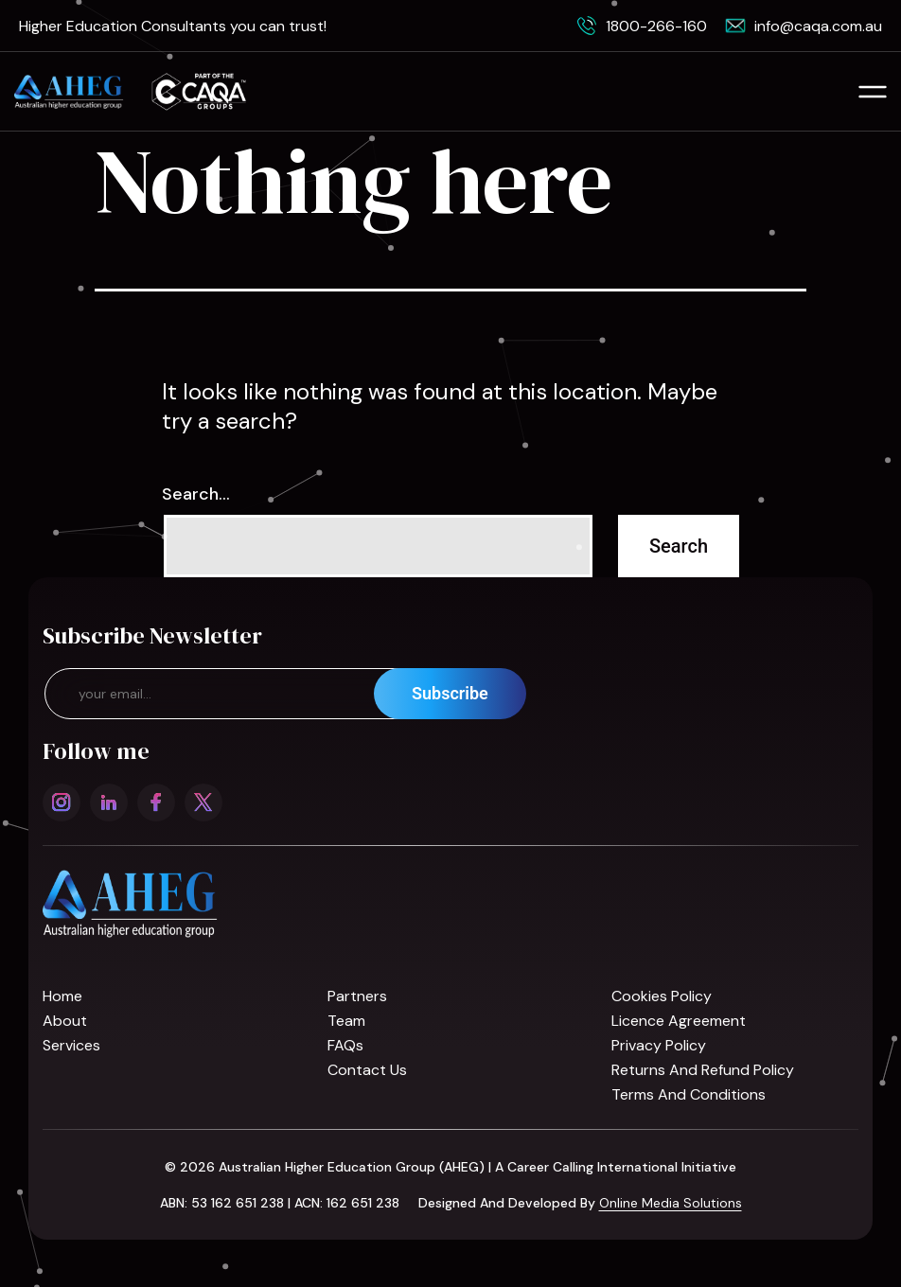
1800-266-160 (656, 26)
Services (71, 1045)
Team (346, 1021)
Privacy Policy (658, 1045)
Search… (196, 494)
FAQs (345, 1045)
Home (62, 996)
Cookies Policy (661, 996)
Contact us (367, 1070)
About (65, 1021)
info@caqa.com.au (818, 26)
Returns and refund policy (702, 1070)
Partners (357, 996)
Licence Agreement (678, 1021)
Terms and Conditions (688, 1094)
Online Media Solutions (670, 1202)
